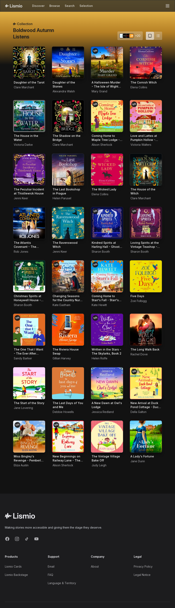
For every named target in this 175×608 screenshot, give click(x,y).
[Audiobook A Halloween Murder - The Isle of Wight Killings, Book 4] (107, 62)
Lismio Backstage (16, 574)
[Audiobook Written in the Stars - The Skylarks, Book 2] (107, 330)
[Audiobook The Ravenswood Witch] (68, 223)
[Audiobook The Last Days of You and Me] (68, 383)
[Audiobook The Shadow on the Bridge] (68, 116)
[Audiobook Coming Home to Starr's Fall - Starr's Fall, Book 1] (107, 276)
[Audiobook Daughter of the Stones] (68, 62)
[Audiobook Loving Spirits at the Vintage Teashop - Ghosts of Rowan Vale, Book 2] (146, 223)
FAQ (50, 574)
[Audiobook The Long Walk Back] (146, 330)
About (95, 566)
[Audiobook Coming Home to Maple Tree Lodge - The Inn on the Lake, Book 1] (107, 116)
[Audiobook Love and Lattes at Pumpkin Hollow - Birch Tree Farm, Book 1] (146, 116)
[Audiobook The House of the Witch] (146, 169)
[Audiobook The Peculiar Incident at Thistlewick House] (29, 169)
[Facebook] (7, 538)
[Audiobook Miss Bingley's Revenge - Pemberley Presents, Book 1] (29, 436)
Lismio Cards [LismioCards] (13, 566)
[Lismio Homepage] (13, 5)
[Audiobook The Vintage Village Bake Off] (107, 436)
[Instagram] (17, 538)
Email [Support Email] (51, 566)
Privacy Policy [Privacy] (143, 566)
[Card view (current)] (150, 36)
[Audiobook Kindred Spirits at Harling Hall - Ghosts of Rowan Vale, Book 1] (107, 223)
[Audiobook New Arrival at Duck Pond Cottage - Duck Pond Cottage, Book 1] (146, 383)
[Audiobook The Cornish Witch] (146, 62)
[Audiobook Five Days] (146, 276)
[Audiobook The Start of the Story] (29, 383)
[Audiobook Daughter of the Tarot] (29, 62)
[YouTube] (36, 538)
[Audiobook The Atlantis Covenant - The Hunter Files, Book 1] (29, 223)
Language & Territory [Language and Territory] (62, 583)
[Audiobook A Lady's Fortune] (146, 436)
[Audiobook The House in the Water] (29, 116)
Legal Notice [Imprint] (142, 574)
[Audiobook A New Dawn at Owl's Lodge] (107, 383)
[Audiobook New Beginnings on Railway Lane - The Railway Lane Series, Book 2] (68, 436)
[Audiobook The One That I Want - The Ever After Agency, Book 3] (29, 330)
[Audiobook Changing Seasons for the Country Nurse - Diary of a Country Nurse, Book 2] (68, 276)
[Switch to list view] (158, 36)
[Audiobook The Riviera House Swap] (68, 330)
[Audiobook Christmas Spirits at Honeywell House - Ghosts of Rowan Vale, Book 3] (29, 276)
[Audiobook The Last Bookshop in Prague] (68, 169)
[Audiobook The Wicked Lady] (107, 169)
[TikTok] (26, 538)
